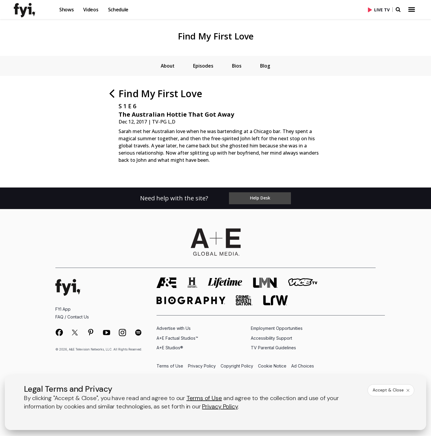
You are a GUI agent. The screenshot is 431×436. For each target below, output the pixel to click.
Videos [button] (90, 9)
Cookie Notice (272, 366)
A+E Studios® (170, 347)
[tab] (167, 66)
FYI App (63, 309)
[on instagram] (122, 333)
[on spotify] (138, 333)
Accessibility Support (271, 338)
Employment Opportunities (277, 328)
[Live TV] (380, 10)
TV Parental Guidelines (273, 347)
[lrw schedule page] (275, 301)
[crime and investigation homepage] (244, 301)
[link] (28, 10)
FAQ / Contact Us (72, 317)
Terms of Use (170, 366)
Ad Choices (302, 366)
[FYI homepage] (68, 288)
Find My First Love (216, 36)
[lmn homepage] (265, 283)
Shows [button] (66, 9)
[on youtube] (106, 333)
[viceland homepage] (302, 283)
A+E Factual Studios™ (177, 338)
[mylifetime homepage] (225, 283)
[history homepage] (192, 283)
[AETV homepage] (167, 283)
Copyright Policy (237, 366)
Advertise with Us (174, 328)
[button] (33, 9)
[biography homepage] (191, 301)
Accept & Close (391, 390)
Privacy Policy (202, 366)
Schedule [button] (118, 9)
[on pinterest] (90, 333)
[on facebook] (59, 332)
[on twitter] (74, 333)
